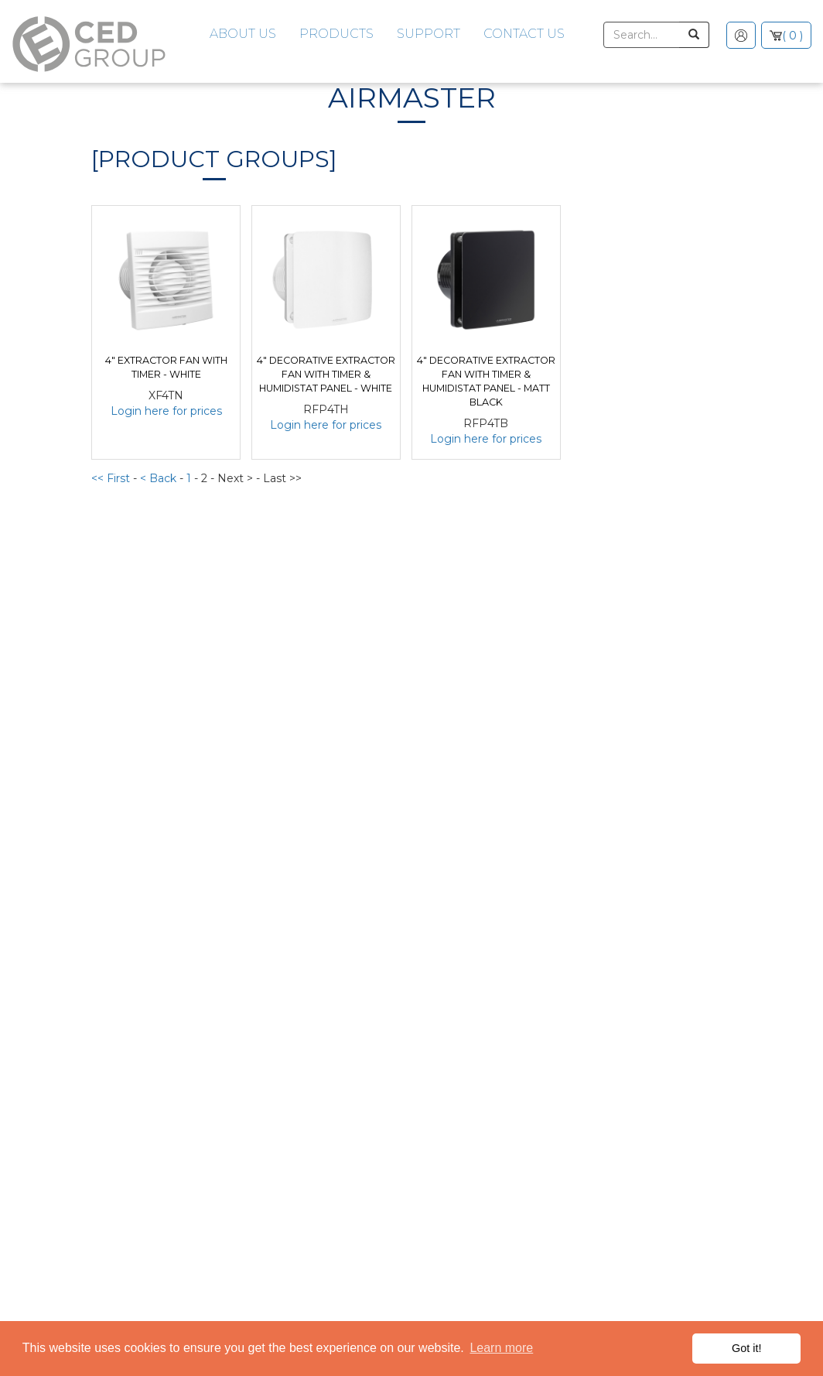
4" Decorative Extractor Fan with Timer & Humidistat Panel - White (326, 374)
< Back (159, 478)
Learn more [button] (501, 1347)
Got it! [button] (746, 1348)
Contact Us (524, 33)
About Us (243, 33)
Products (336, 33)
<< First (112, 478)
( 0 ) (792, 36)
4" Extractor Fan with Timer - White (166, 367)
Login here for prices (166, 411)
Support (428, 33)
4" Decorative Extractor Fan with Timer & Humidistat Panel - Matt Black (486, 381)
